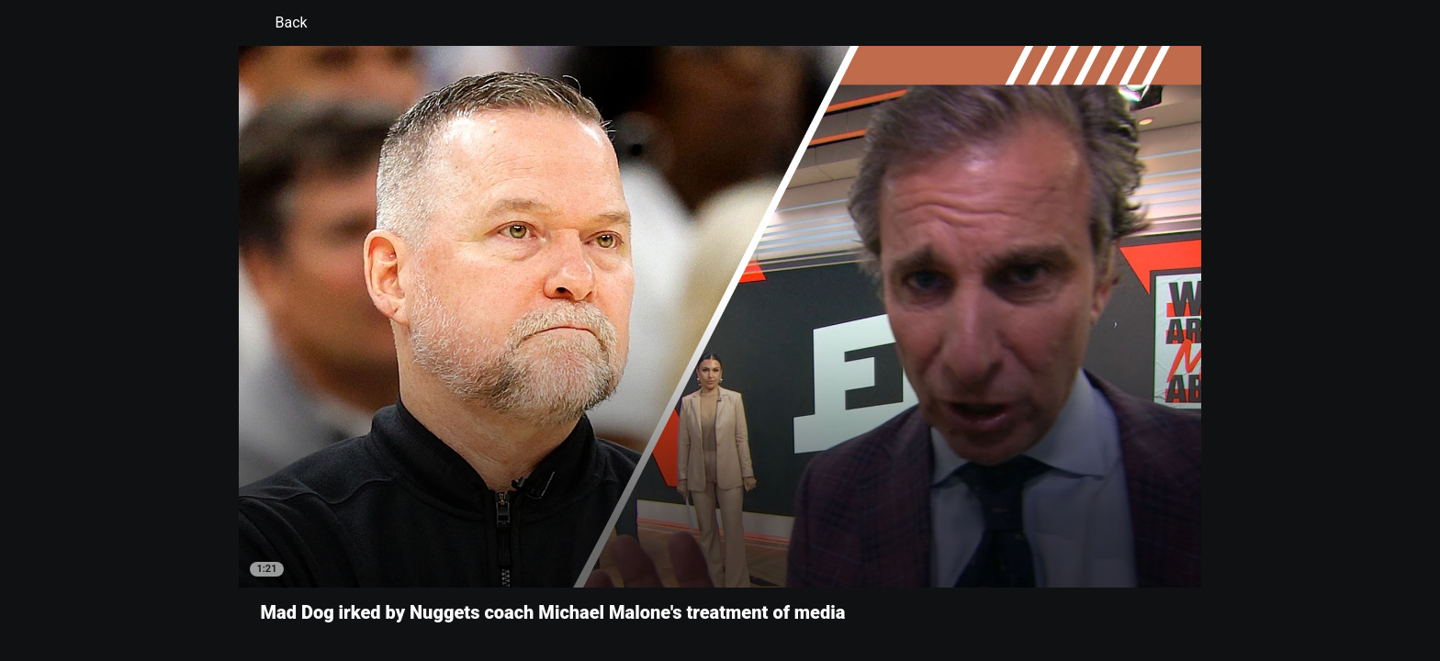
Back (280, 23)
